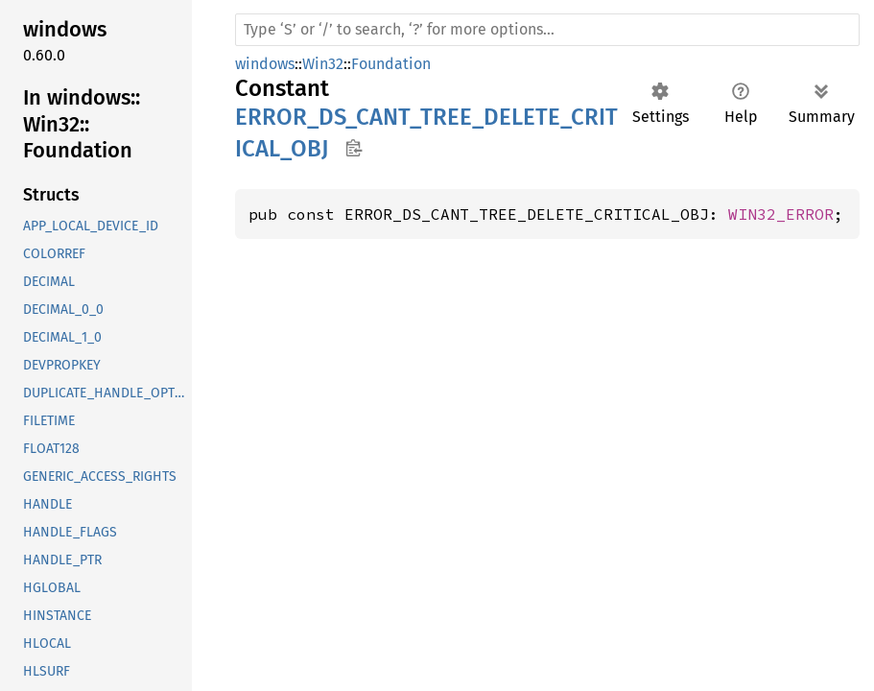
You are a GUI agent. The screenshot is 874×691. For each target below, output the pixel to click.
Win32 (322, 64)
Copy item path (353, 147)
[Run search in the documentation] (547, 29)
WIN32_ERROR (781, 214)
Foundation (391, 64)
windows (265, 64)
